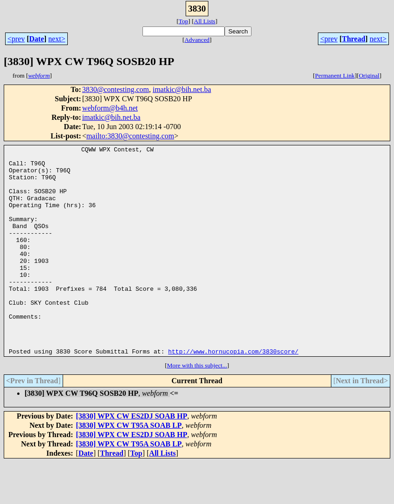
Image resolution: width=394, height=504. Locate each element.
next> (56, 39)
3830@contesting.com (115, 89)
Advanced (196, 39)
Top (183, 21)
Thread (353, 39)
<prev (16, 39)
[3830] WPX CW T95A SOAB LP (129, 467)
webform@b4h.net (110, 108)
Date (36, 39)
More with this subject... (197, 407)
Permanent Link (335, 75)
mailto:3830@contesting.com (130, 136)
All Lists (204, 21)
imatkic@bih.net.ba (182, 89)
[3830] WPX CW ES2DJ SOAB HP (131, 458)
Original (369, 75)
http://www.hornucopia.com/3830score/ (233, 393)
